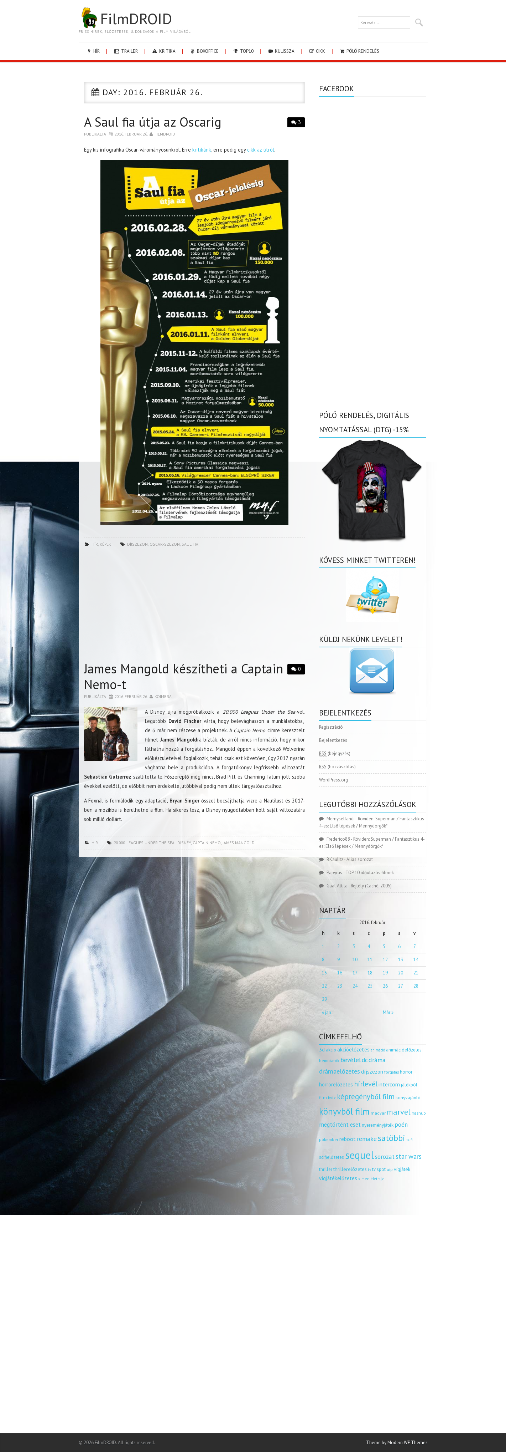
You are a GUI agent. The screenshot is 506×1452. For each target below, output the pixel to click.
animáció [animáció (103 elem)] (378, 1050)
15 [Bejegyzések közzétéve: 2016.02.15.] (324, 973)
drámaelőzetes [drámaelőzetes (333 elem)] (339, 1071)
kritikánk (201, 149)
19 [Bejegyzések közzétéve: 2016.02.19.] (385, 973)
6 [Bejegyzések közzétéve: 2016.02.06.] (399, 946)
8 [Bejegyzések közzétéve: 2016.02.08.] (323, 960)
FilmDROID (125, 19)
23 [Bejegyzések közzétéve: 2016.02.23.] (339, 986)
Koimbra (163, 696)
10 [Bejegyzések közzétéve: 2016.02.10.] (355, 960)
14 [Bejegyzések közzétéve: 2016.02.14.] (415, 960)
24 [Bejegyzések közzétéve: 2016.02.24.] (355, 986)
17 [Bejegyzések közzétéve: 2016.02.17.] (355, 973)
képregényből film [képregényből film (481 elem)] (366, 1096)
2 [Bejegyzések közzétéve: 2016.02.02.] (338, 946)
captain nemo (207, 842)
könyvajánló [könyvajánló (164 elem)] (408, 1097)
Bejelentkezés (333, 740)
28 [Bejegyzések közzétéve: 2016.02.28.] (415, 986)
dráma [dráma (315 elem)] (377, 1060)
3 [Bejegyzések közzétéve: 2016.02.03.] (354, 946)
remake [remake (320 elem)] (367, 1139)
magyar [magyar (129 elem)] (378, 1113)
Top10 (243, 51)
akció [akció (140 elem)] (331, 1050)
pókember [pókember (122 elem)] (328, 1139)
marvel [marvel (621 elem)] (399, 1112)
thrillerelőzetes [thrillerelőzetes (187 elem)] (350, 1169)
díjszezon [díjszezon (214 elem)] (372, 1071)
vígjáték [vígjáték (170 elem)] (402, 1169)
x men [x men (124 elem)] (364, 1178)
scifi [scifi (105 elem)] (409, 1139)
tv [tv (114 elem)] (369, 1169)
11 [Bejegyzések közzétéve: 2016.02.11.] (369, 960)
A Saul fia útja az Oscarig (152, 121)
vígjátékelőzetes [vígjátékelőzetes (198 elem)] (338, 1178)
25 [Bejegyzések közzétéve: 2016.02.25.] (369, 986)
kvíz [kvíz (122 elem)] (332, 1097)
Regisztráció (331, 727)
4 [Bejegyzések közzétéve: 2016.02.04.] (368, 946)
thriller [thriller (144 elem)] (325, 1169)
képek (105, 544)
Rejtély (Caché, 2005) (371, 886)
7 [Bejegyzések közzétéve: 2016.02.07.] (414, 946)
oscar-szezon (165, 544)
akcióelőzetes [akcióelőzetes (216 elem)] (353, 1049)
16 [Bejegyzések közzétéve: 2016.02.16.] (339, 973)
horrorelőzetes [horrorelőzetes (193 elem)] (336, 1084)
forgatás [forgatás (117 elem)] (391, 1072)
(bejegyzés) (334, 753)
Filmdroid (165, 134)
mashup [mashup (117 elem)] (419, 1113)
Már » (388, 1012)
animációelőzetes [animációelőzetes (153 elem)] (404, 1050)
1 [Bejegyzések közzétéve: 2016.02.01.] (323, 946)
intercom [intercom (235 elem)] (389, 1084)
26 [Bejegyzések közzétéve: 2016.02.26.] (385, 986)
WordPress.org (333, 780)
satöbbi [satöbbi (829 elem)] (391, 1137)
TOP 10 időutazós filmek (369, 873)
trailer (126, 51)
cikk (316, 51)
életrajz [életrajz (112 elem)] (377, 1178)
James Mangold (239, 842)
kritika (164, 51)
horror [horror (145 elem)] (406, 1072)
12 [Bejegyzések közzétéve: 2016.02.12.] (385, 960)
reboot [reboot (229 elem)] (347, 1138)
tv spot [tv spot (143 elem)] (379, 1169)
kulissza (280, 51)
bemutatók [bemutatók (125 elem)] (329, 1060)
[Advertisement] (194, 608)
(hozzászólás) (337, 767)
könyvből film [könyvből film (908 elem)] (344, 1111)
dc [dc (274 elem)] (364, 1060)
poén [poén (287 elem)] (401, 1125)
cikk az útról (260, 149)
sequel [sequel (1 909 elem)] (359, 1155)
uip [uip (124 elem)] (390, 1169)
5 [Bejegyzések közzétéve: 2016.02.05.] (384, 946)
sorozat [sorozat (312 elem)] (385, 1156)
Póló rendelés (359, 51)
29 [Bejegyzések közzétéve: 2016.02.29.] (324, 999)
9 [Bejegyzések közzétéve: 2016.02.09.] (338, 960)
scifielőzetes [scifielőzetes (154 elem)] (331, 1157)
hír (93, 51)
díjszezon (137, 544)
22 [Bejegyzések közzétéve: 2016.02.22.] (324, 986)
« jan (326, 1012)
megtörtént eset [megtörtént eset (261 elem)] (340, 1125)
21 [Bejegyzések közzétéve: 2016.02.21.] (415, 973)
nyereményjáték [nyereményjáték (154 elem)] (377, 1125)
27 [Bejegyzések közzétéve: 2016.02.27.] (400, 986)
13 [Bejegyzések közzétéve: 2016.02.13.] (400, 960)
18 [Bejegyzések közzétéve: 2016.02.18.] (369, 973)
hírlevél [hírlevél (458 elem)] (365, 1084)
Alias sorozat (359, 859)
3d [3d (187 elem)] (322, 1049)
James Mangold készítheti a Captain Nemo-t (183, 676)
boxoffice (204, 51)
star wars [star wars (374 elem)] (409, 1156)
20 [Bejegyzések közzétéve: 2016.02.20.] (400, 973)
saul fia (190, 544)
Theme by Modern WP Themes (397, 1443)
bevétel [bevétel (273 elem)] (350, 1060)
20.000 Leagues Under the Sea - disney (152, 842)
